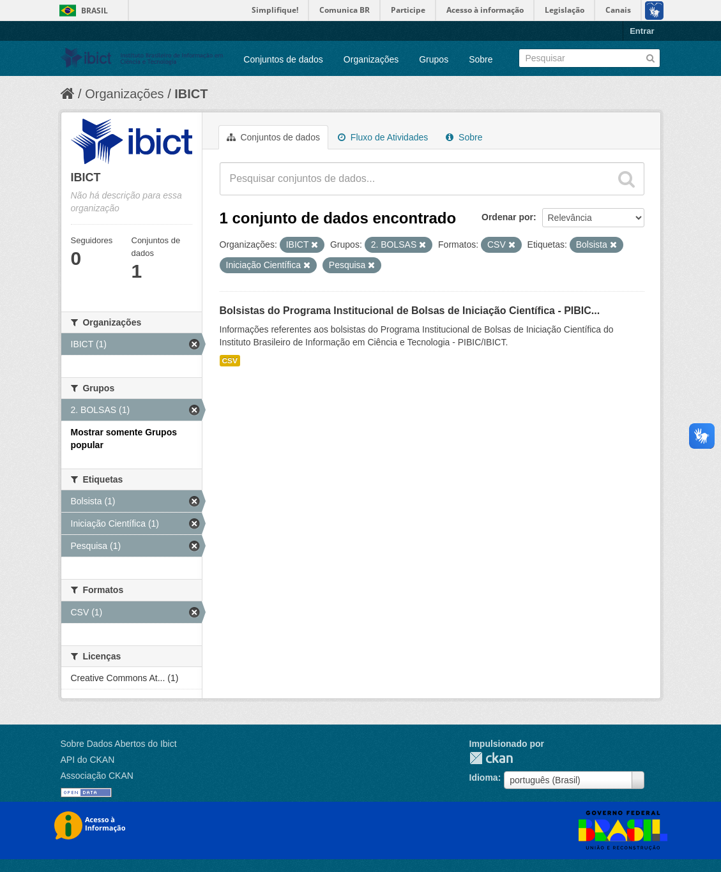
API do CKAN (88, 760)
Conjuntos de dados (283, 59)
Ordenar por (507, 217)
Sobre (480, 59)
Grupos (433, 59)
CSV (230, 360)
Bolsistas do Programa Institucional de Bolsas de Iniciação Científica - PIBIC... (410, 310)
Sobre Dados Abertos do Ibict (119, 744)
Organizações (371, 59)
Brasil (94, 10)
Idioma (483, 777)
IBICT (191, 94)
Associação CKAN (97, 776)
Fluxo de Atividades (383, 137)
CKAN (491, 758)
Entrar (642, 31)
